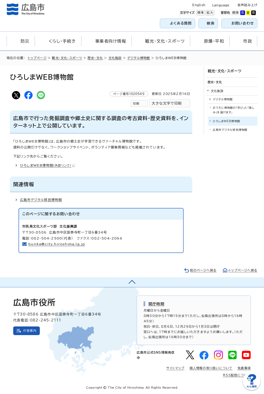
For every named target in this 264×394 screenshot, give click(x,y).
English (198, 5)
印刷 (136, 103)
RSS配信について (237, 375)
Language (220, 5)
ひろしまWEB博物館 (47, 165)
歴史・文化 (95, 58)
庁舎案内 (30, 330)
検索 (210, 23)
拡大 (209, 13)
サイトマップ (175, 368)
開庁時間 (156, 304)
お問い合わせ (242, 23)
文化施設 (115, 58)
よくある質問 (181, 23)
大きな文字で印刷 (167, 103)
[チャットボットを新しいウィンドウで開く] (251, 389)
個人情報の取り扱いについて (211, 368)
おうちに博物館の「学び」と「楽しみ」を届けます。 (233, 110)
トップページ (37, 58)
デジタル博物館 (138, 58)
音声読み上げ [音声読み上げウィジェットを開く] (247, 5)
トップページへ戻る (243, 270)
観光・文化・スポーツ (67, 58)
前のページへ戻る (203, 270)
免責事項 (244, 368)
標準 (200, 13)
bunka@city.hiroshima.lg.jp (56, 244)
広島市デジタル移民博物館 (41, 199)
